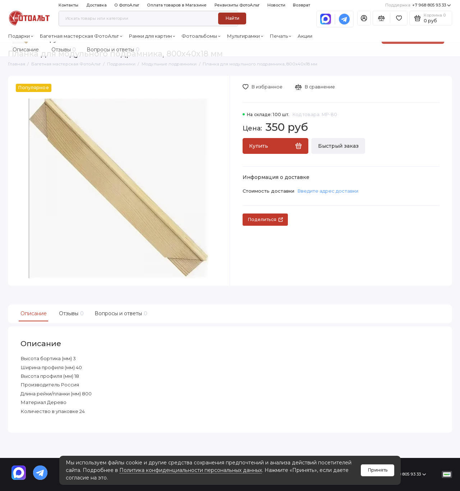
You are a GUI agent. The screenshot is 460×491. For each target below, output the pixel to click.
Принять (378, 470)
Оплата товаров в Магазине (177, 5)
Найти (232, 18)
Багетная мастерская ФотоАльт (81, 36)
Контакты (68, 5)
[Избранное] (398, 18)
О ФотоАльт (126, 5)
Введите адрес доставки (327, 191)
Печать (280, 36)
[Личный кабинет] (364, 18)
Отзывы (70, 314)
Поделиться (265, 219)
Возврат (301, 5)
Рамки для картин (152, 36)
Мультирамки (245, 36)
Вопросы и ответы (120, 314)
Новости (276, 5)
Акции (305, 36)
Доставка (96, 5)
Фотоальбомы (201, 36)
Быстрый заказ (338, 146)
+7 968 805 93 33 (418, 5)
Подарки (20, 36)
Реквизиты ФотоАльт (237, 5)
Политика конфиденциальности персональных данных (190, 470)
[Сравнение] (381, 18)
